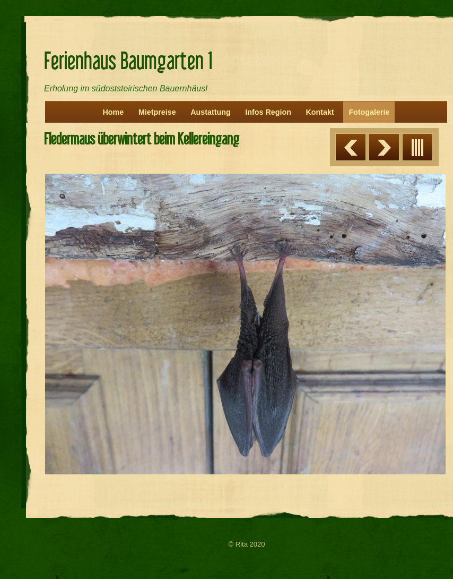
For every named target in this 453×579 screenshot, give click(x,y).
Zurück (350, 147)
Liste (417, 147)
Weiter (384, 147)
